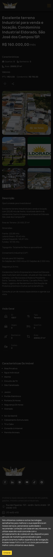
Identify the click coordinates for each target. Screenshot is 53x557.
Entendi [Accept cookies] (7, 552)
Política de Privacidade (25, 542)
